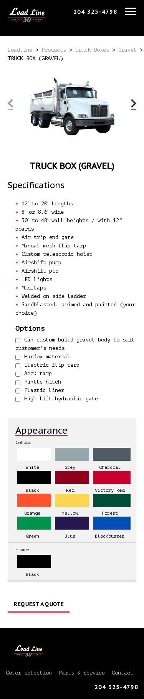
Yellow (70, 513)
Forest (110, 513)
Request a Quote (38, 604)
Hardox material (42, 357)
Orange (32, 513)
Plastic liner (39, 390)
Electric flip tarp (47, 365)
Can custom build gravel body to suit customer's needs (75, 344)
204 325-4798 (95, 11)
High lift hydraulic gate (56, 399)
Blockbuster (109, 536)
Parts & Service (82, 673)
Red (70, 490)
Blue (70, 536)
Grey (70, 467)
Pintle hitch (38, 382)
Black (32, 490)
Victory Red (109, 490)
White (32, 467)
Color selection (29, 673)
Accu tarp (33, 374)
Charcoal (110, 467)
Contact (122, 673)
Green (32, 536)
